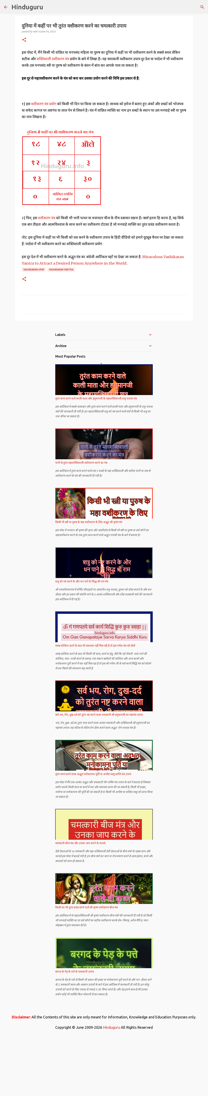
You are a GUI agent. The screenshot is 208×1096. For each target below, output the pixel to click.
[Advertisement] (104, 119)
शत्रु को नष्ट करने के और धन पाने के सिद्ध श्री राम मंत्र (81, 638)
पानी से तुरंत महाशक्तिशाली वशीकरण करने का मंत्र (81, 519)
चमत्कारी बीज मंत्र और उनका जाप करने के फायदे (80, 900)
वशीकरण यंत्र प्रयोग (44, 160)
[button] (24, 40)
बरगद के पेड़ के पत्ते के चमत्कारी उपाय (74, 1028)
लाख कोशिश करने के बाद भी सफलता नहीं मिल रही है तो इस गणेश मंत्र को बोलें (95, 702)
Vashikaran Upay (33, 326)
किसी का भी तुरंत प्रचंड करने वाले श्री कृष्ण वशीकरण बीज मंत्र (86, 964)
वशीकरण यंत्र (47, 274)
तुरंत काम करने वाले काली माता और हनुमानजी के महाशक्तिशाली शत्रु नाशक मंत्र (96, 455)
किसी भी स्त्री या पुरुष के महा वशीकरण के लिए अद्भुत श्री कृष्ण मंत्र (88, 578)
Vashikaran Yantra (61, 326)
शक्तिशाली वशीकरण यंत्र (53, 59)
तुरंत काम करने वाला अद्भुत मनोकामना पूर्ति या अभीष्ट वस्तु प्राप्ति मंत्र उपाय (93, 830)
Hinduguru (27, 7)
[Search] (202, 7)
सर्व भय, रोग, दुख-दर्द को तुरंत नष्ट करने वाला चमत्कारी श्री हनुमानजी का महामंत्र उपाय (99, 771)
